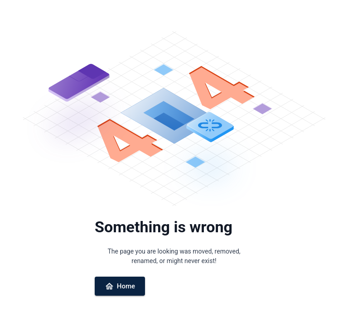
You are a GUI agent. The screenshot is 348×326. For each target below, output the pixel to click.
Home (120, 286)
